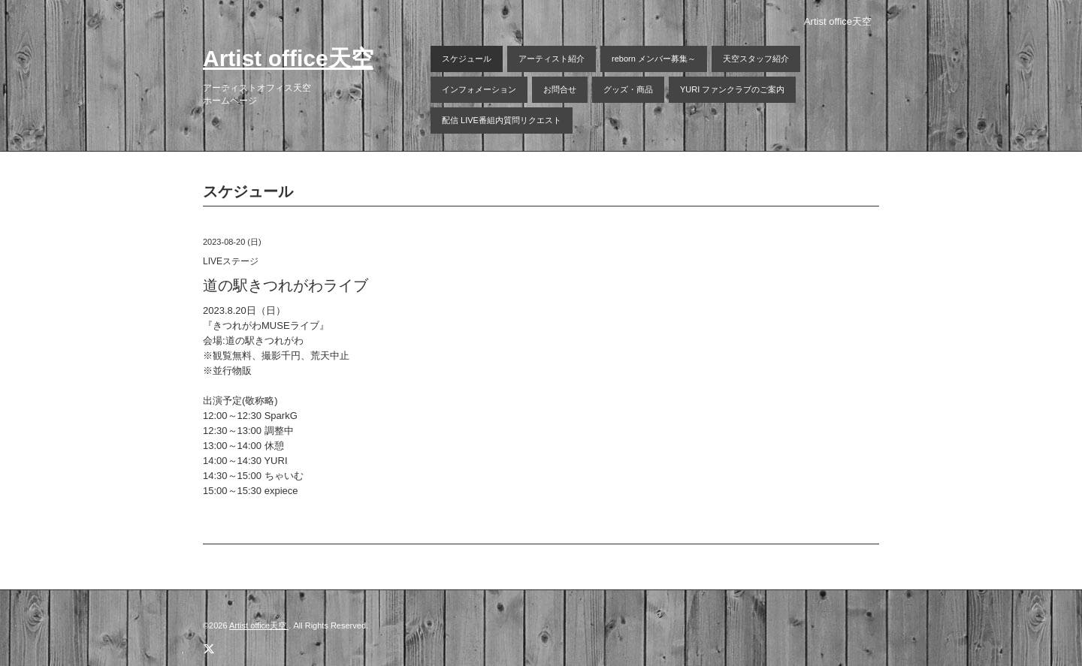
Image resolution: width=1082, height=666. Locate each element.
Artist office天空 (288, 58)
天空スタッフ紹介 (756, 58)
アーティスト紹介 (551, 58)
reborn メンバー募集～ (654, 58)
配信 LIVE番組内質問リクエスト (501, 120)
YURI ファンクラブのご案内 (732, 89)
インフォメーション (479, 89)
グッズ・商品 (628, 89)
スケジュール (466, 58)
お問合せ (559, 89)
